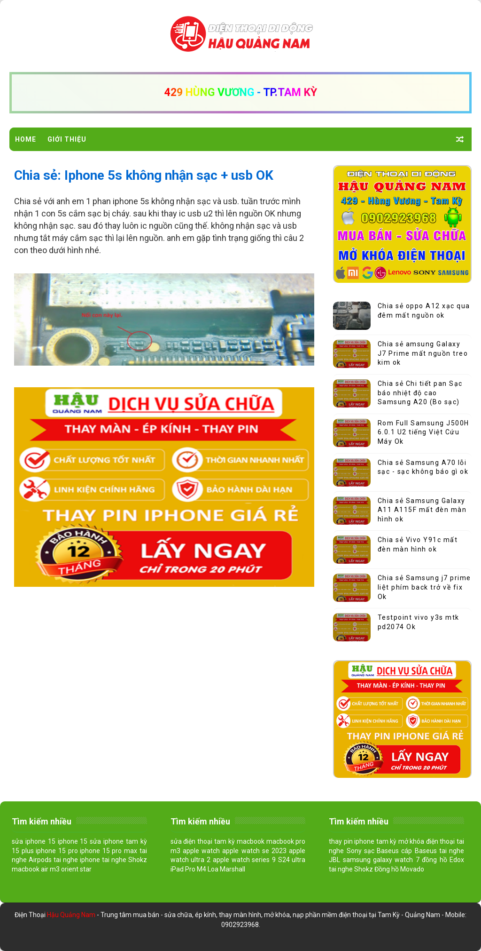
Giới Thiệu (66, 139)
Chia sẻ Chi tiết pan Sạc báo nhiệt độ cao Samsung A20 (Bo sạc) (420, 393)
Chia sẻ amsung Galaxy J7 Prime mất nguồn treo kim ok (423, 353)
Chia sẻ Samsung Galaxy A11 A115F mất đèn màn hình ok (422, 510)
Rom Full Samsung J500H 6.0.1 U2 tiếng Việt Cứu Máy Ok (423, 432)
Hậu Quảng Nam (72, 915)
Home (25, 139)
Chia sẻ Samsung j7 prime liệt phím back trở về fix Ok (424, 587)
